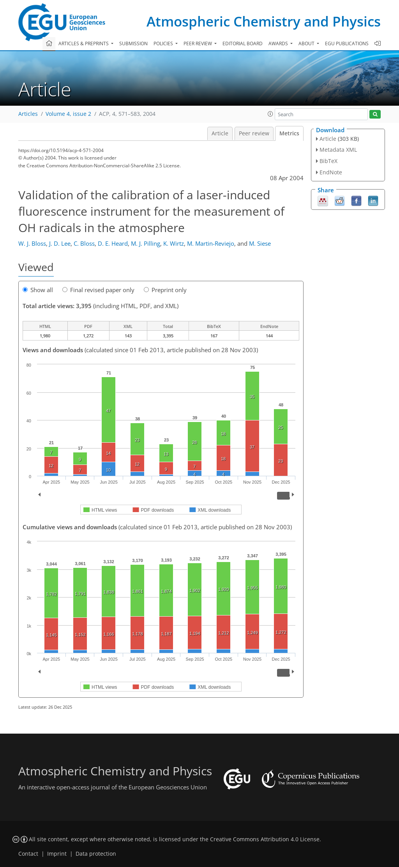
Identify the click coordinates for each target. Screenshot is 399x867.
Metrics (289, 133)
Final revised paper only (98, 290)
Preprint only (165, 290)
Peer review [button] (198, 43)
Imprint (57, 853)
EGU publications (347, 43)
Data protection (96, 853)
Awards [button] (278, 43)
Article (220, 133)
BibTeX (328, 161)
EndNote (331, 172)
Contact (28, 853)
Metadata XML (338, 149)
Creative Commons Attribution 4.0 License (265, 839)
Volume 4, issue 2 (68, 113)
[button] (270, 113)
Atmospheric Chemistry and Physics (264, 21)
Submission (133, 43)
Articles (28, 113)
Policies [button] (164, 43)
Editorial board (242, 43)
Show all (38, 290)
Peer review (254, 133)
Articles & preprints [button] (84, 43)
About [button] (307, 43)
